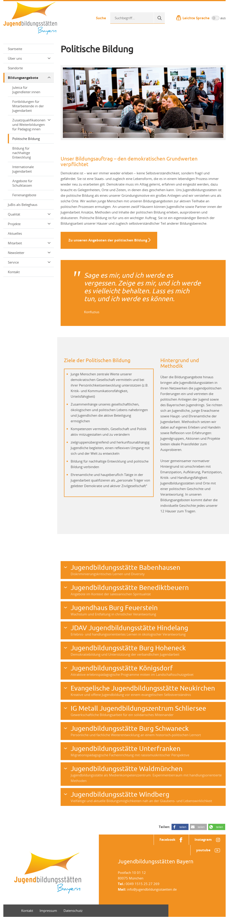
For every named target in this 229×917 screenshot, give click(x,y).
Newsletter (29, 252)
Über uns (29, 58)
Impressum (48, 911)
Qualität (29, 214)
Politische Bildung (26, 138)
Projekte (29, 224)
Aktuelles (15, 233)
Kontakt (14, 272)
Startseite (15, 48)
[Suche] (159, 17)
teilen (182, 827)
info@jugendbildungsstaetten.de (152, 889)
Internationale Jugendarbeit (23, 169)
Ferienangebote (24, 195)
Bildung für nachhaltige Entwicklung (21, 152)
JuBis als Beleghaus (22, 204)
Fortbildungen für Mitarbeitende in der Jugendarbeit (28, 106)
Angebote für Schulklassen (22, 183)
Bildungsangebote (29, 77)
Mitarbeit (29, 243)
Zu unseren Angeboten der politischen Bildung (107, 240)
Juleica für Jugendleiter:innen (26, 89)
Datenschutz (73, 911)
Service (29, 262)
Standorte (15, 68)
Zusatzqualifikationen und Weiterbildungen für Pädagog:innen (31, 124)
